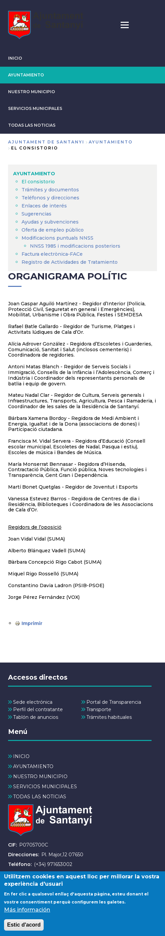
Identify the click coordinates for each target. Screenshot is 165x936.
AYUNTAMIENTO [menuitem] (34, 174)
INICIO (15, 58)
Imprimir (32, 623)
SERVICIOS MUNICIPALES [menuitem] (45, 786)
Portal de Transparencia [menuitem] (113, 702)
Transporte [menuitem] (98, 709)
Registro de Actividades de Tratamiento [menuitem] (70, 262)
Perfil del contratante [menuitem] (38, 709)
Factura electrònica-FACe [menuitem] (52, 254)
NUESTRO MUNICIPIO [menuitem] (40, 776)
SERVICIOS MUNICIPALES (35, 108)
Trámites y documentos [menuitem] (50, 190)
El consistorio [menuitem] (38, 182)
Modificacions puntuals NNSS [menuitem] (57, 238)
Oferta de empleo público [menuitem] (53, 230)
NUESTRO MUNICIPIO (31, 91)
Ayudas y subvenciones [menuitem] (50, 222)
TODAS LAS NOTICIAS (31, 125)
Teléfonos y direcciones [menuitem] (50, 198)
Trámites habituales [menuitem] (109, 717)
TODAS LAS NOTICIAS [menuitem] (39, 796)
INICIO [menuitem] (21, 756)
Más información (27, 916)
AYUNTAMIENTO (26, 74)
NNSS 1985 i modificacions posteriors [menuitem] (76, 246)
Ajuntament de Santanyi (46, 141)
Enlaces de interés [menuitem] (44, 206)
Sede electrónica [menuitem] (32, 702)
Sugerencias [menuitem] (36, 214)
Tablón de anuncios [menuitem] (35, 717)
